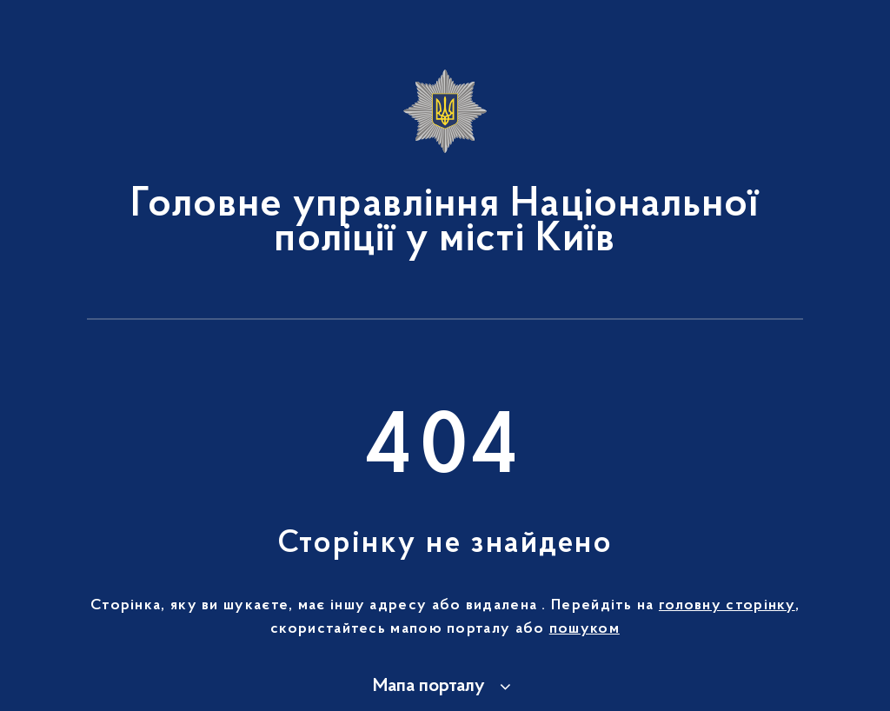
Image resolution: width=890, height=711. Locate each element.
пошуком (584, 629)
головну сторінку (727, 606)
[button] (444, 686)
